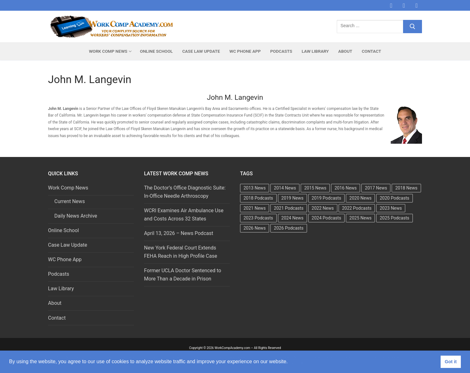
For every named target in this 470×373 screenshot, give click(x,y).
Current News (69, 201)
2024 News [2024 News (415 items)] (292, 217)
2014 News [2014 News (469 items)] (285, 187)
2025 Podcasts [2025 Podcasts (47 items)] (394, 217)
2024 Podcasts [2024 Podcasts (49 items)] (326, 217)
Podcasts (58, 274)
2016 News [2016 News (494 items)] (345, 187)
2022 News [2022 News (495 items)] (323, 208)
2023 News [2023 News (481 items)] (391, 208)
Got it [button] (451, 361)
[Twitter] (404, 5)
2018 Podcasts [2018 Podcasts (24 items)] (258, 198)
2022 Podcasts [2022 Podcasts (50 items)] (357, 208)
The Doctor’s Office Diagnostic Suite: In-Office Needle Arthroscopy (185, 192)
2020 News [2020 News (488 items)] (360, 198)
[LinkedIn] (416, 5)
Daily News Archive (75, 216)
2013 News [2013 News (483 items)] (255, 187)
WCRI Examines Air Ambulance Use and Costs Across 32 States (183, 215)
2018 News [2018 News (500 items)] (406, 187)
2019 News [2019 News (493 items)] (292, 198)
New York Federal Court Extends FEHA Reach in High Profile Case (180, 252)
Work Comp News (68, 188)
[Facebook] (391, 5)
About (55, 303)
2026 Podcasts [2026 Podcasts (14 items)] (289, 228)
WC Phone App (64, 259)
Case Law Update (67, 245)
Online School (63, 230)
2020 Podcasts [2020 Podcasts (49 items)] (394, 198)
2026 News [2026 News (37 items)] (255, 228)
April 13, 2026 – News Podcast (178, 233)
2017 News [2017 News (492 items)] (376, 187)
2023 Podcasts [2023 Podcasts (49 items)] (258, 217)
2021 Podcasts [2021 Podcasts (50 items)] (289, 208)
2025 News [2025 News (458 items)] (360, 217)
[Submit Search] (412, 26)
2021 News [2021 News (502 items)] (255, 208)
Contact (57, 318)
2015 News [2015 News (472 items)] (315, 187)
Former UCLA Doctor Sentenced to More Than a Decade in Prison (182, 275)
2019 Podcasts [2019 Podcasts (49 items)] (326, 198)
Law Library (61, 289)
